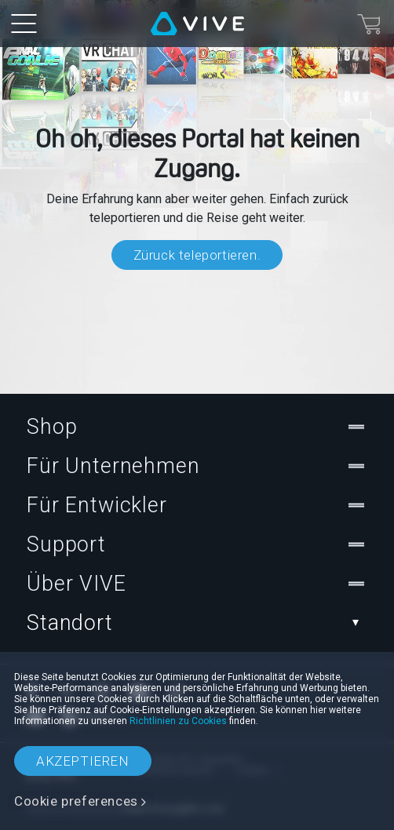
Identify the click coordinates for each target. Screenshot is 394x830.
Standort (197, 623)
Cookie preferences (76, 801)
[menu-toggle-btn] (23, 23)
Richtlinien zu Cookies (178, 720)
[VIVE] (197, 23)
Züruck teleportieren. (197, 255)
